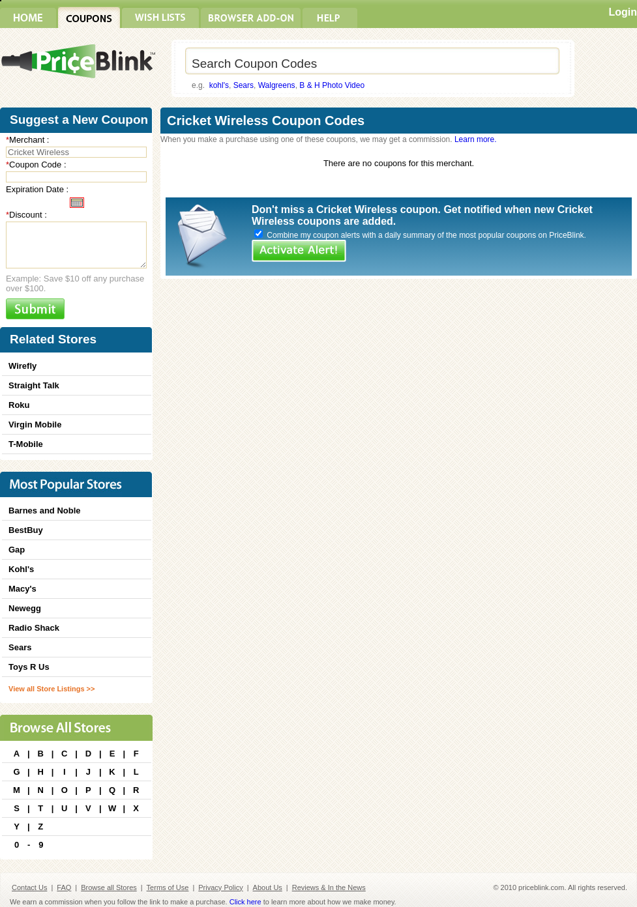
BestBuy (25, 530)
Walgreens (276, 85)
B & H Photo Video (331, 85)
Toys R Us (29, 667)
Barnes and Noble (44, 510)
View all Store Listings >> (51, 689)
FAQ (64, 887)
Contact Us (29, 887)
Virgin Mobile (34, 424)
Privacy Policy (220, 887)
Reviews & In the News (329, 887)
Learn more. (475, 139)
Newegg (24, 608)
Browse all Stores (109, 887)
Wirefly (22, 366)
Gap (16, 549)
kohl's (219, 85)
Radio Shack (33, 628)
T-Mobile (25, 444)
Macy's (22, 589)
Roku (19, 405)
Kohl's (21, 569)
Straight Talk (33, 385)
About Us (267, 887)
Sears (243, 85)
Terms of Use (168, 887)
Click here (245, 902)
